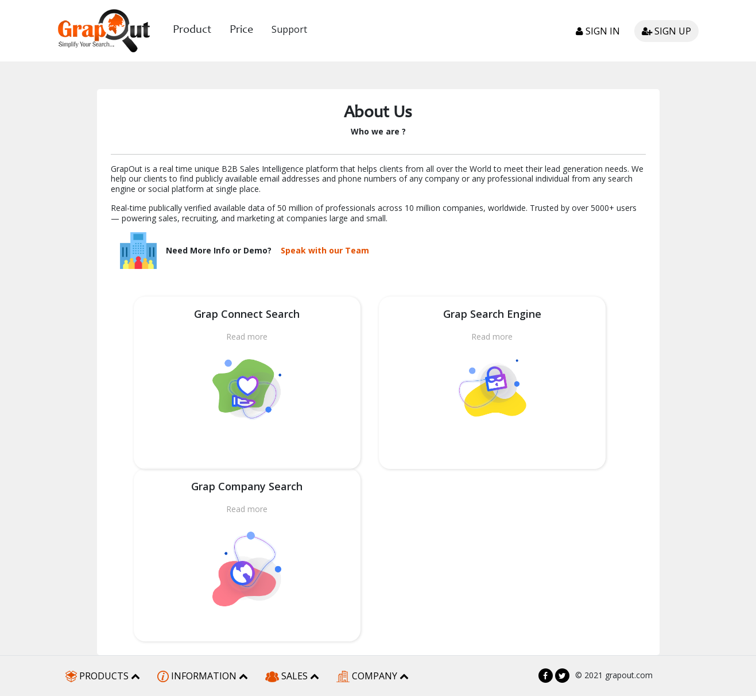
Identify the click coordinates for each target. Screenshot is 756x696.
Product (192, 30)
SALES (292, 676)
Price (241, 30)
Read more (246, 336)
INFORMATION (202, 676)
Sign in (598, 31)
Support (289, 29)
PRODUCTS (102, 676)
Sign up (666, 31)
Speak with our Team (325, 250)
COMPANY (372, 676)
